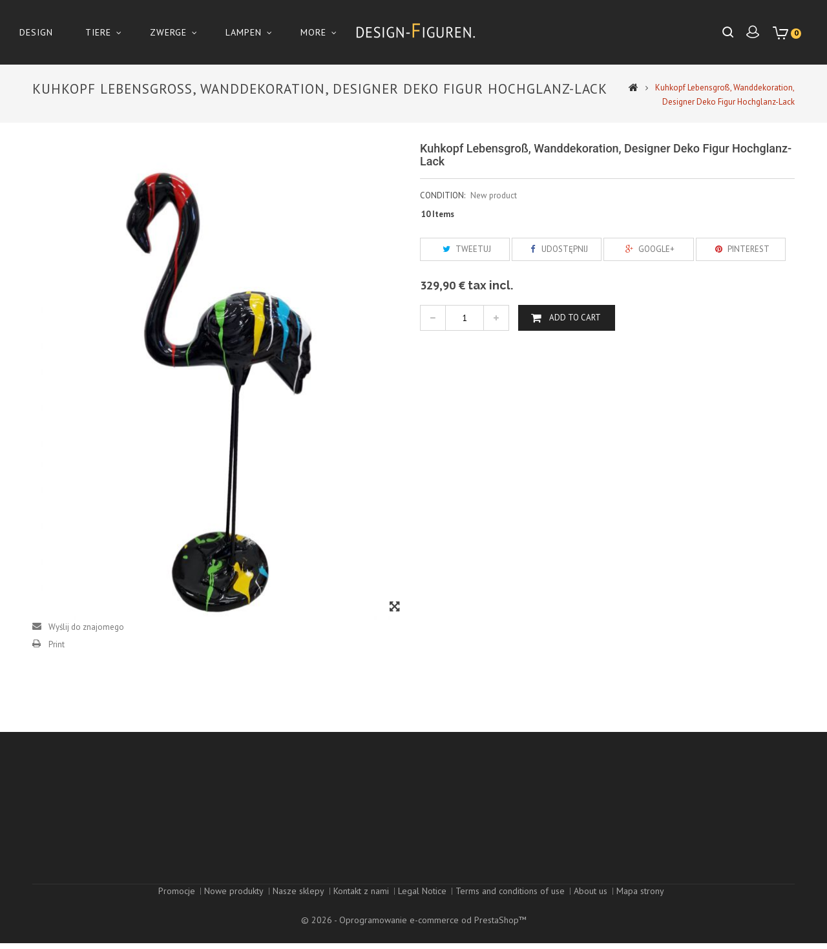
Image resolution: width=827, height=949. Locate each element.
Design (36, 32)
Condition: (442, 195)
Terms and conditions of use (510, 912)
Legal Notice (422, 912)
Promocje (176, 912)
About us (590, 912)
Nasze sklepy (298, 912)
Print (56, 644)
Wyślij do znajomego (86, 626)
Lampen (243, 32)
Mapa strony (640, 912)
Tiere (98, 32)
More (313, 32)
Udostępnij (556, 249)
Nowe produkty (234, 912)
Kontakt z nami (361, 912)
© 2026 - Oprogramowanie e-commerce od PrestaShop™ (414, 926)
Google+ (648, 249)
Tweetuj (465, 249)
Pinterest (740, 249)
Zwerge (168, 32)
